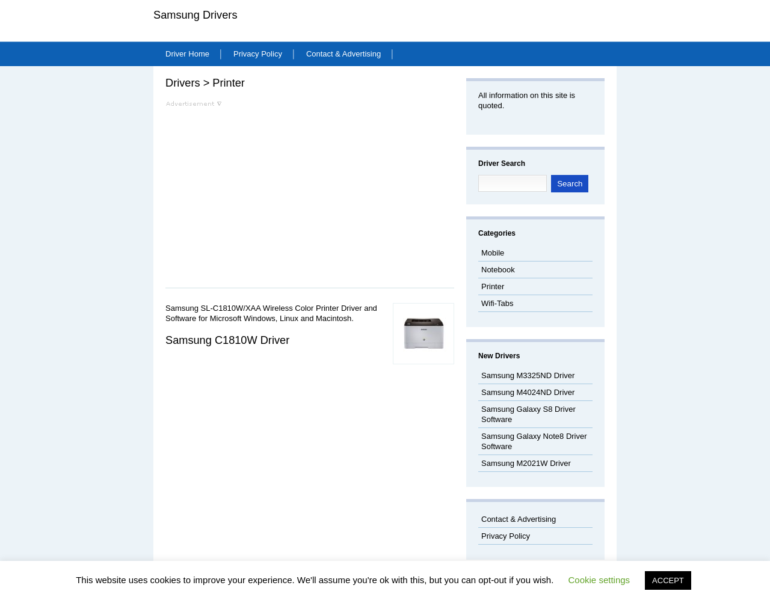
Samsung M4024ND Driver (527, 392)
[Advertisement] (266, 191)
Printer (228, 83)
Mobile (492, 252)
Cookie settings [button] (599, 580)
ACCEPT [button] (668, 580)
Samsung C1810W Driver (227, 340)
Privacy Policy (257, 53)
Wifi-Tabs (497, 303)
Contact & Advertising (343, 53)
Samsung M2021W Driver (526, 463)
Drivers (182, 83)
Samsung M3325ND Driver (527, 375)
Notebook (498, 269)
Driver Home (187, 53)
